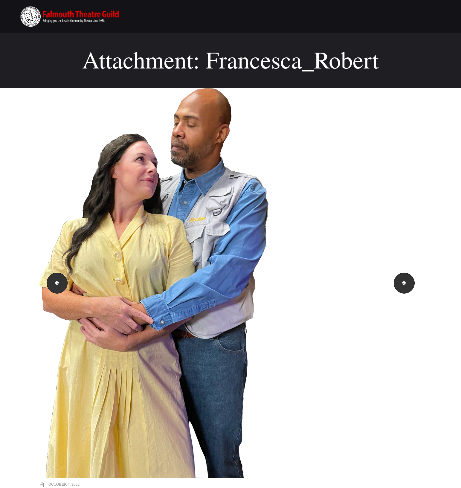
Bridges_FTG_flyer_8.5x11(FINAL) (54, 283)
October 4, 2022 (64, 484)
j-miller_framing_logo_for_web (412, 283)
